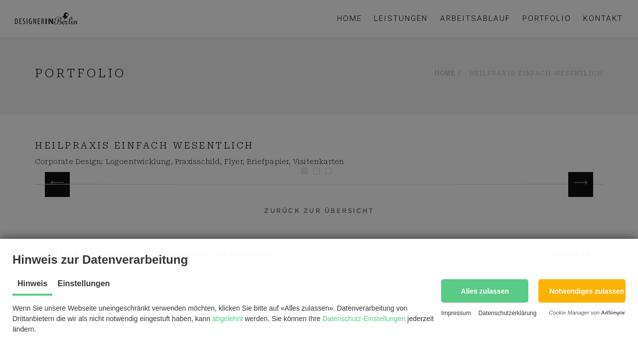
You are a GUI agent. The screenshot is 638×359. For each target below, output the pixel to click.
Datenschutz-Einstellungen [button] (364, 319)
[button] (484, 291)
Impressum (456, 313)
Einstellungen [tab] (83, 283)
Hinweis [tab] (32, 283)
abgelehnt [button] (227, 319)
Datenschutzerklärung (507, 313)
